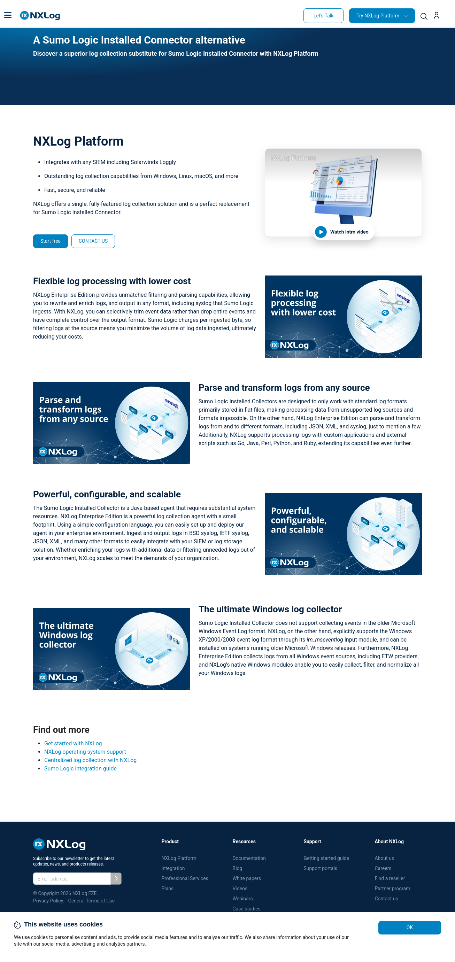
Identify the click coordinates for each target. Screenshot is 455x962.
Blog (237, 868)
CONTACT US (93, 241)
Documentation (249, 858)
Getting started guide (326, 858)
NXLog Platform (179, 858)
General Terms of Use (91, 900)
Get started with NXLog (73, 743)
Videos (239, 888)
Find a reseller (390, 878)
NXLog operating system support (85, 751)
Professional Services (184, 878)
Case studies (246, 908)
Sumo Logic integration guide (80, 768)
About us (384, 858)
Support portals (320, 868)
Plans (167, 888)
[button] (7, 16)
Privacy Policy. (48, 900)
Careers (383, 868)
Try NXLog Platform (377, 15)
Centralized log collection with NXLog (90, 760)
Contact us (386, 898)
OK (410, 927)
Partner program (392, 888)
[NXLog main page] (40, 15)
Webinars (242, 898)
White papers (246, 878)
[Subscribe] (116, 878)
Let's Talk (324, 15)
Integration (173, 868)
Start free (50, 241)
